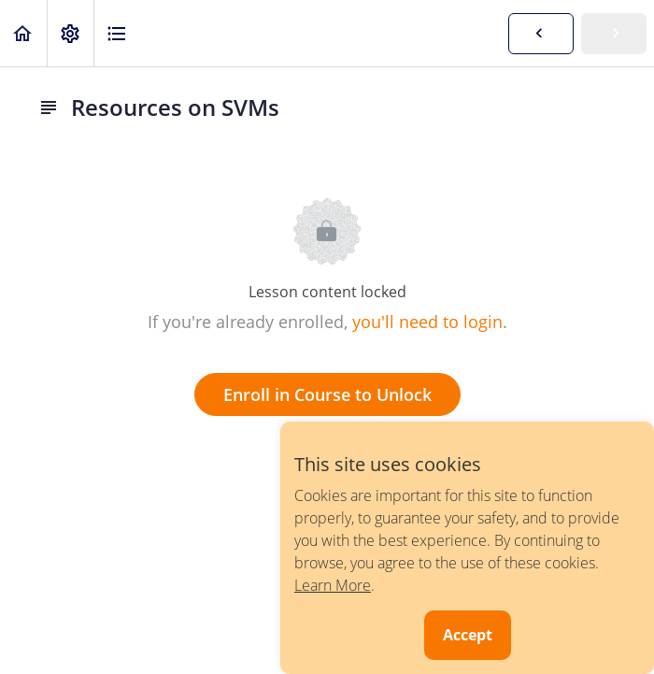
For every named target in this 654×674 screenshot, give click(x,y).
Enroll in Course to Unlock (327, 394)
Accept (467, 634)
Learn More (332, 585)
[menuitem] (70, 33)
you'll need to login (427, 321)
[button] (23, 33)
